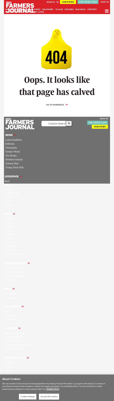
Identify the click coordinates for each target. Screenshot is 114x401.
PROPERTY (92, 9)
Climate (9, 242)
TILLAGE (59, 9)
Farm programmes (14, 275)
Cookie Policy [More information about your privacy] (53, 389)
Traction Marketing (14, 333)
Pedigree (9, 197)
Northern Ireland (13, 159)
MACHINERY (48, 9)
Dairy (7, 185)
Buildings (10, 234)
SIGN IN (105, 2)
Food (7, 370)
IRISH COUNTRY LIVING (33, 12)
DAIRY (14, 9)
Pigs (7, 201)
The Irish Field (12, 340)
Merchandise (11, 293)
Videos (8, 311)
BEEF (7, 9)
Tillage (8, 222)
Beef (7, 181)
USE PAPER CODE (88, 2)
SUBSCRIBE (68, 2)
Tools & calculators (15, 271)
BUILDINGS (80, 9)
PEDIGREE (69, 9)
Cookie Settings (28, 397)
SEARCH (53, 2)
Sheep (8, 189)
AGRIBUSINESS (34, 9)
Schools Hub (12, 163)
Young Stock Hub (14, 167)
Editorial (9, 143)
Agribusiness (11, 218)
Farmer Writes (12, 151)
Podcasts (9, 315)
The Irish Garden (13, 348)
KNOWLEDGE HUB (13, 12)
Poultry (8, 204)
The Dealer (11, 155)
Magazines (10, 297)
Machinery (10, 226)
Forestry (9, 238)
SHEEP (22, 9)
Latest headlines (13, 139)
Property (9, 230)
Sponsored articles (14, 254)
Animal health (12, 193)
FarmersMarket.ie (14, 337)
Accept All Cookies (49, 397)
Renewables (11, 246)
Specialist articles (13, 268)
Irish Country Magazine (17, 344)
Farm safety (11, 250)
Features (9, 362)
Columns (9, 366)
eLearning (10, 279)
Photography (11, 319)
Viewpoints (11, 147)
